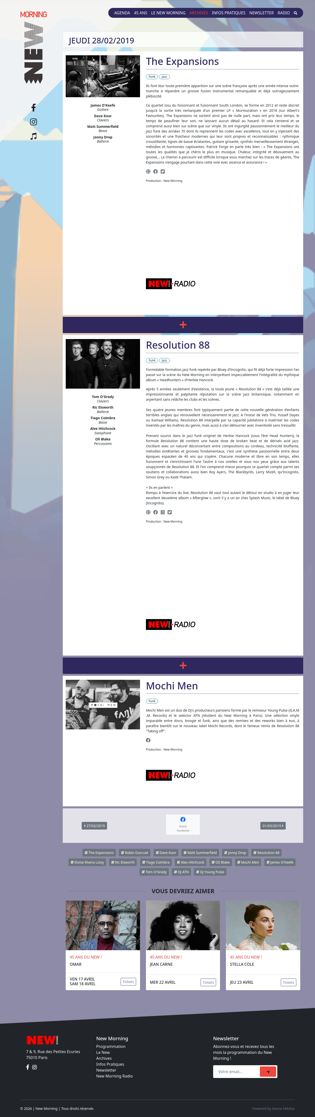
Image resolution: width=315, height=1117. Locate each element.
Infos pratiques (228, 13)
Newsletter (261, 13)
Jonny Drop (235, 852)
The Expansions (99, 852)
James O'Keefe (280, 862)
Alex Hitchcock (190, 862)
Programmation (111, 1046)
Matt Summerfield (200, 852)
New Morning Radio (114, 1076)
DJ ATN (181, 872)
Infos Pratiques (110, 1064)
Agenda (122, 13)
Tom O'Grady (154, 872)
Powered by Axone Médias (273, 1108)
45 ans (140, 13)
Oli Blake (221, 862)
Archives (198, 13)
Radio (284, 13)
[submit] (268, 1071)
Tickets (128, 981)
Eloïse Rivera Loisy (87, 862)
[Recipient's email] (237, 1071)
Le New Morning (168, 13)
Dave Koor (166, 852)
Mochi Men (248, 862)
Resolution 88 (266, 852)
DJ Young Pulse (210, 872)
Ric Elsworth (123, 862)
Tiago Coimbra (156, 862)
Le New (103, 1052)
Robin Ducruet (134, 852)
